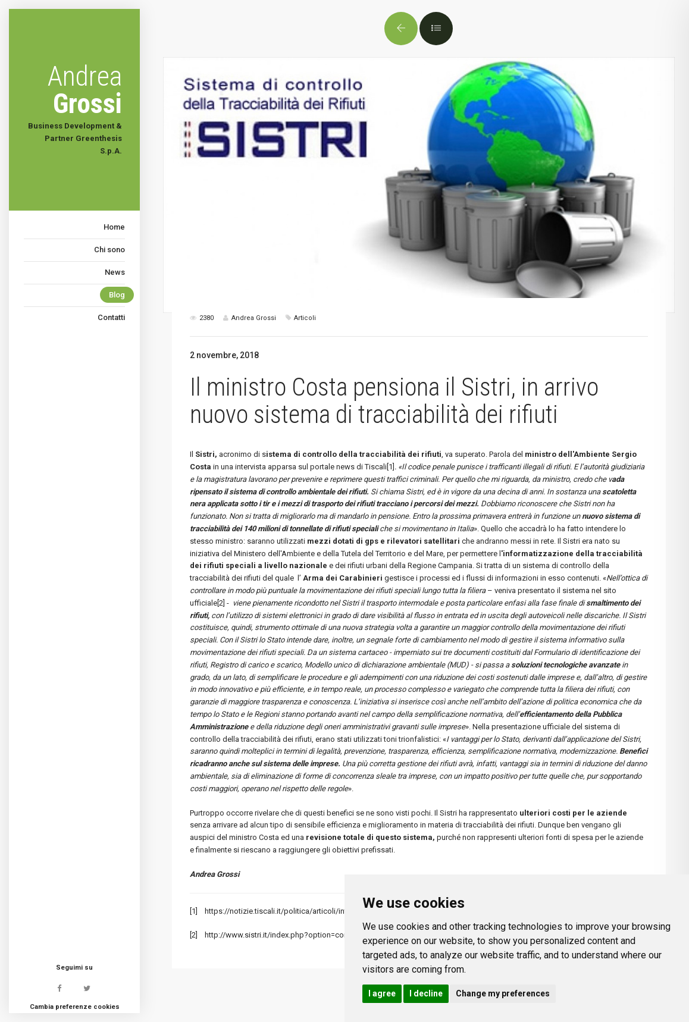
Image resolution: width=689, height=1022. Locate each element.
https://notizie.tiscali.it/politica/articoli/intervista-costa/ (299, 911)
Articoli (305, 318)
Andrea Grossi (214, 874)
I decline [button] (426, 993)
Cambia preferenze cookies (75, 1007)
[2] (221, 602)
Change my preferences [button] (503, 993)
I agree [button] (382, 993)
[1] (390, 466)
